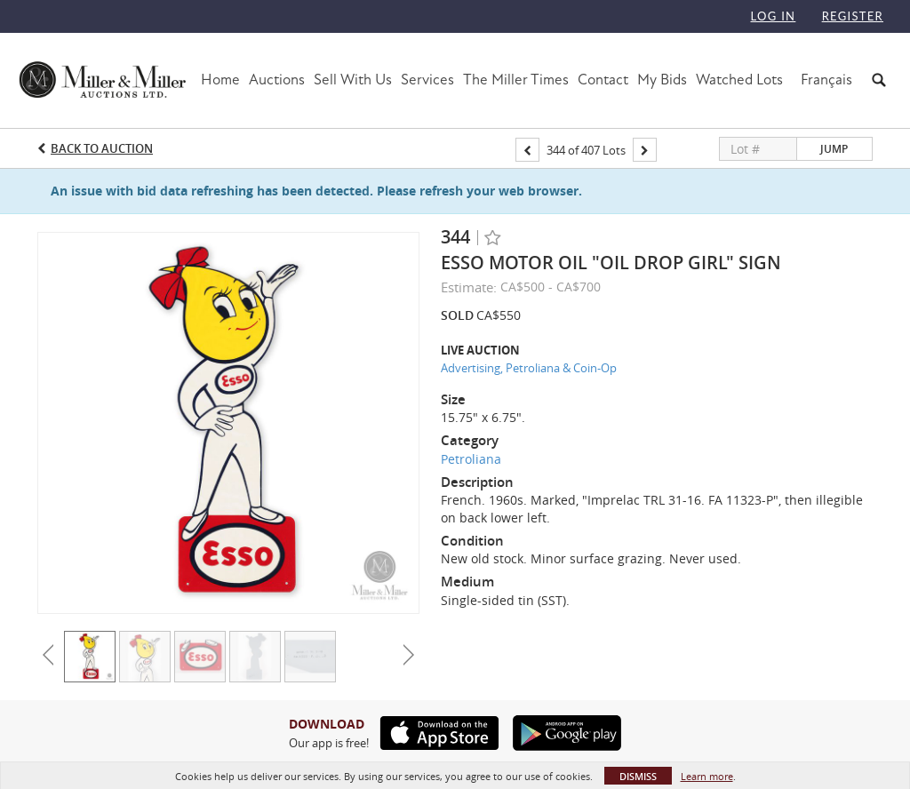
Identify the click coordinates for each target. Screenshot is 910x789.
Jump (834, 148)
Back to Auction (102, 148)
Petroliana (471, 458)
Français (826, 79)
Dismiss (638, 776)
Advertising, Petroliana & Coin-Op (529, 368)
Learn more (707, 776)
